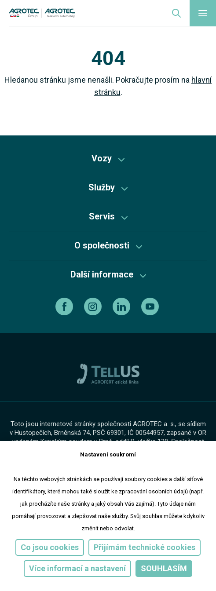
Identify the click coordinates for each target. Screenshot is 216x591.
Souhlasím (164, 568)
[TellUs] (108, 373)
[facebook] (65, 306)
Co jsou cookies (50, 547)
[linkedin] (122, 306)
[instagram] (94, 306)
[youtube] (151, 306)
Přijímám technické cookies (144, 547)
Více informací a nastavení (77, 568)
